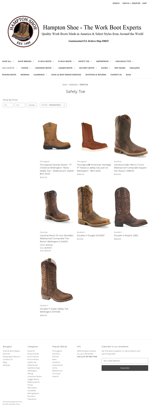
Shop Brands (26, 61)
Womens (24, 74)
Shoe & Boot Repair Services (66, 74)
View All (55, 376)
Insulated (135, 68)
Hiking (26, 68)
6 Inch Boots (46, 61)
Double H (56, 362)
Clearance (40, 74)
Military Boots (88, 68)
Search (116, 3)
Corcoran (56, 373)
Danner (55, 356)
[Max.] (20, 105)
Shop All (8, 61)
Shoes (105, 68)
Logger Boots (66, 68)
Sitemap (6, 365)
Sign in (125, 3)
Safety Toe (85, 61)
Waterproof (103, 61)
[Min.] (8, 105)
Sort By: (44, 105)
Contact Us (116, 74)
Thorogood (57, 351)
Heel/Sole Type (124, 61)
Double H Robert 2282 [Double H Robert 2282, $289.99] (126, 235)
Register (136, 3)
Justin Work (57, 365)
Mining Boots (9, 74)
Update (31, 105)
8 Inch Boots (66, 61)
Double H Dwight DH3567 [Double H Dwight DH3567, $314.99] (91, 235)
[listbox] (58, 105)
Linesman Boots (44, 68)
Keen (54, 359)
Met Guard (119, 68)
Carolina (56, 354)
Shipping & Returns (95, 74)
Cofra (54, 368)
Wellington (9, 68)
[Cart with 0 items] (144, 3)
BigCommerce (17, 402)
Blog (128, 74)
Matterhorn (57, 371)
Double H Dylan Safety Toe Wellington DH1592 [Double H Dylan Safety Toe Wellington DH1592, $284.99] (54, 310)
